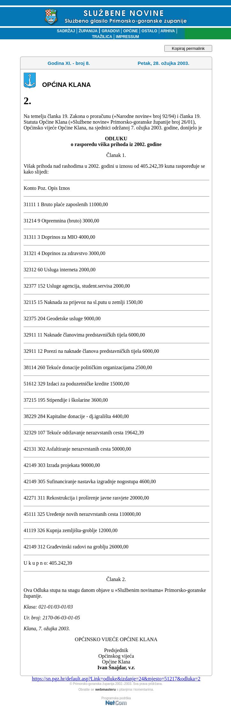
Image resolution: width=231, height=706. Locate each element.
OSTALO (149, 31)
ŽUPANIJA (87, 31)
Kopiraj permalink (188, 48)
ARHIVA (167, 31)
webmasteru (105, 689)
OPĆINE (130, 31)
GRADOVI (111, 31)
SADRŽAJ (64, 31)
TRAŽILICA (102, 37)
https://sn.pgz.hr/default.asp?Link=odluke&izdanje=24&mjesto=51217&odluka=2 (116, 678)
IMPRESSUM (127, 37)
